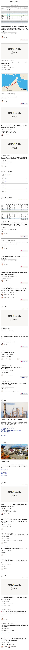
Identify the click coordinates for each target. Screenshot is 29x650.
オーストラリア (13, 124)
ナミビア (19, 334)
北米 (8, 155)
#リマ (21, 540)
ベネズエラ (12, 271)
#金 (1, 540)
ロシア (15, 254)
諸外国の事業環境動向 (5, 431)
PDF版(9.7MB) (24, 300)
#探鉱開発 (9, 278)
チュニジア (16, 334)
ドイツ (15, 350)
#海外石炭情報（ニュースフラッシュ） (8, 67)
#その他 (2, 552)
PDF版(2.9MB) (24, 347)
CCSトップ (3, 435)
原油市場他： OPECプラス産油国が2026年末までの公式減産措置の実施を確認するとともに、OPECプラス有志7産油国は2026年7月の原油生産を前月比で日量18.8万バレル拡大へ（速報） (14, 29)
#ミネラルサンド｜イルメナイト (6, 132)
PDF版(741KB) (24, 40)
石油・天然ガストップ (22, 199)
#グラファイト (3, 164)
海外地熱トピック (4, 472)
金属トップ (24, 484)
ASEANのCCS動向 (4, 429)
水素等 (3, 330)
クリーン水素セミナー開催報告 (8, 352)
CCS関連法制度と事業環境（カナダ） (7, 428)
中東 (8, 93)
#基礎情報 (3, 98)
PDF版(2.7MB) (24, 267)
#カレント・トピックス (5, 616)
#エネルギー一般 (4, 341)
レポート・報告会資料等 (9, 330)
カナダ (10, 155)
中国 (10, 254)
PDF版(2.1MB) (24, 377)
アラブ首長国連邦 (12, 93)
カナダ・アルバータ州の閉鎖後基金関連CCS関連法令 (10, 430)
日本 (10, 287)
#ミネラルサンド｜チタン (11, 131)
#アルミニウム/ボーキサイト (15, 540)
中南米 (8, 271)
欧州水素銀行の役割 (5, 329)
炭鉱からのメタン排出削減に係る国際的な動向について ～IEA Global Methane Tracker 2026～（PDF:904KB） (14, 612)
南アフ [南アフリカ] (22, 334)
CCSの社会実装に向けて (5, 432)
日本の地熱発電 (4, 471)
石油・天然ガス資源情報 (12, 33)
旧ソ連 (13, 254)
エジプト (12, 334)
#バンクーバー (9, 164)
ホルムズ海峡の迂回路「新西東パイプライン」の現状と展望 (14, 95)
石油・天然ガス (4, 33)
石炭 (2, 65)
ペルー (11, 546)
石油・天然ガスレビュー (12, 276)
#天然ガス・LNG (4, 278)
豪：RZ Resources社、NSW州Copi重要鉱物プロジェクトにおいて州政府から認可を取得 (14, 126)
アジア (8, 60)
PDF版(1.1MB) (24, 104)
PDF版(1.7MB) (24, 394)
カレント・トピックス (8, 614)
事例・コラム (3, 473)
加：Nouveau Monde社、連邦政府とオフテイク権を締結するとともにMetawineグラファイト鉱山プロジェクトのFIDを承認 (14, 158)
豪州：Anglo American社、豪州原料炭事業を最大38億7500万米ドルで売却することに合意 (13, 639)
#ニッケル (4, 540)
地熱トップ (3, 475)
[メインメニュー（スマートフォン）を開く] (27, 1)
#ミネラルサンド (4, 131)
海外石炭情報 (6, 65)
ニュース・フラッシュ (8, 129)
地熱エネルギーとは (4, 469)
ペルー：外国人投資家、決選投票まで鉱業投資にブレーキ (14, 548)
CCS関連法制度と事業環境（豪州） (7, 426)
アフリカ (8, 334)
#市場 (2, 35)
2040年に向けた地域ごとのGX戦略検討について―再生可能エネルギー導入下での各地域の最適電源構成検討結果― (14, 289)
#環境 (10, 356)
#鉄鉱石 (8, 540)
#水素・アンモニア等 (11, 341)
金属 (2, 129)
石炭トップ (24, 577)
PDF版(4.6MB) (24, 361)
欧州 (12, 350)
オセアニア (9, 124)
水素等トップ (24, 308)
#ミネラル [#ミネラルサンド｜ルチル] (14, 132)
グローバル (9, 24)
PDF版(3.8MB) (24, 283)
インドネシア (12, 60)
